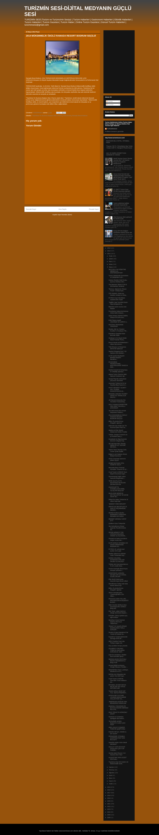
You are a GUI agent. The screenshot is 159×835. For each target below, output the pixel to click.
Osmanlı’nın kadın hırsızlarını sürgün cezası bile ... (118, 539)
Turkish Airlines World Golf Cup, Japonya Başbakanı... (118, 692)
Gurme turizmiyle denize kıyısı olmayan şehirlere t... (118, 569)
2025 (109, 815)
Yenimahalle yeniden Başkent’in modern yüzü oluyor (117, 722)
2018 (109, 795)
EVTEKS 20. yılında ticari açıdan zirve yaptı (117, 550)
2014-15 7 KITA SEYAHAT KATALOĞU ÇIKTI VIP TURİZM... (117, 748)
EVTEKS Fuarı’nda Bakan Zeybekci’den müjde (117, 298)
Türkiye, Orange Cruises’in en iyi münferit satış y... (118, 435)
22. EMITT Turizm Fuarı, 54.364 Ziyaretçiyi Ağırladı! (121, 190)
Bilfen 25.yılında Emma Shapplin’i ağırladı (116, 589)
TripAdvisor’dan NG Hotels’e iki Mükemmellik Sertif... (118, 762)
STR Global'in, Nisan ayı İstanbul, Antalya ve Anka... (118, 294)
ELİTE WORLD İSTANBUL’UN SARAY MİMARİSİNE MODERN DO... (118, 544)
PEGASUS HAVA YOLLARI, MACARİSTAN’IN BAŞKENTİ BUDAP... (118, 600)
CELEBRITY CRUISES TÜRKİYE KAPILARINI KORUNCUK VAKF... (117, 650)
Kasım (111, 781)
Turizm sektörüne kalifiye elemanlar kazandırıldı (121, 204)
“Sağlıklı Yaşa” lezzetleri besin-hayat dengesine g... (118, 303)
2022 (109, 806)
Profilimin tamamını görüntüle (114, 131)
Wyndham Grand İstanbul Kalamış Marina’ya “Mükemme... (117, 621)
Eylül (110, 775)
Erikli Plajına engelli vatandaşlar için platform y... (118, 321)
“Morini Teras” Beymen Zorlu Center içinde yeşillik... (117, 450)
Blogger (98, 831)
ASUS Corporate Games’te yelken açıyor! (117, 459)
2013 (109, 251)
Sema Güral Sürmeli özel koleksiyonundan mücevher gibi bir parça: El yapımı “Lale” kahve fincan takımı (122, 176)
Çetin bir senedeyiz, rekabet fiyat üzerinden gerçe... (117, 655)
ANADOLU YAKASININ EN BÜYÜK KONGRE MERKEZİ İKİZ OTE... (118, 707)
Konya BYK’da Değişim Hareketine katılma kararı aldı (122, 231)
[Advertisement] (62, 188)
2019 (109, 798)
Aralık (111, 784)
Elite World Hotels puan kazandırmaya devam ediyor (118, 580)
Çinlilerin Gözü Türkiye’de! (117, 523)
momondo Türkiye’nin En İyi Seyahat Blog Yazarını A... (118, 384)
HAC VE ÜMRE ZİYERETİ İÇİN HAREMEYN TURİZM (116, 154)
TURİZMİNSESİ (112, 129)
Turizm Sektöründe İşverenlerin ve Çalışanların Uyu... (118, 276)
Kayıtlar (109, 101)
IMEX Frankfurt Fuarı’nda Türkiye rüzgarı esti (117, 642)
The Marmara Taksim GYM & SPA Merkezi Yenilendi (118, 285)
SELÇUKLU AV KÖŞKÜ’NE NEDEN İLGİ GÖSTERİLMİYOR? (117, 271)
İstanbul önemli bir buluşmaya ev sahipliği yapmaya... (118, 370)
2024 (109, 812)
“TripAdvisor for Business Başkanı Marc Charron (47, 115)
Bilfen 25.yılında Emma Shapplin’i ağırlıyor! (116, 422)
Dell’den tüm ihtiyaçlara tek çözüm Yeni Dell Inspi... (117, 675)
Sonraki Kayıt (31, 209)
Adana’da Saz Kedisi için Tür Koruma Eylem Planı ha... (118, 426)
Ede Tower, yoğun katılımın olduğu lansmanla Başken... (118, 612)
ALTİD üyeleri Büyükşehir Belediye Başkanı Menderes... (117, 357)
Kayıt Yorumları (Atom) (65, 214)
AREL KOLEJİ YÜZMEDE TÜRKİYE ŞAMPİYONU (117, 728)
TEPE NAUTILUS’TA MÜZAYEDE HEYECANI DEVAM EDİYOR (117, 482)
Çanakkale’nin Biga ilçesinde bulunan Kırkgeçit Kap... (118, 440)
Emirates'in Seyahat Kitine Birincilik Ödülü (117, 334)
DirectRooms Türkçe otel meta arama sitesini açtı (118, 584)
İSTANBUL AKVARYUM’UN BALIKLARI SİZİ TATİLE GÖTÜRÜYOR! (117, 686)
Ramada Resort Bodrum (79, 115)
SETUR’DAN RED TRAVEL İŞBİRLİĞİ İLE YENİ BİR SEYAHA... (117, 445)
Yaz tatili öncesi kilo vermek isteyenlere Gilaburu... (117, 411)
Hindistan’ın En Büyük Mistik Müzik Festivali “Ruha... (118, 339)
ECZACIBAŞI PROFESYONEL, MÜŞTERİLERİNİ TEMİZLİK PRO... (118, 364)
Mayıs (111, 267)
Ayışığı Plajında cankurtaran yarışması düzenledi (117, 379)
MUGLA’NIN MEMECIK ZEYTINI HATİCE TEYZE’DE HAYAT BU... (118, 495)
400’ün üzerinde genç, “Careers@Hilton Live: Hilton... (116, 594)
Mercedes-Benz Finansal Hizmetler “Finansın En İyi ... (118, 468)
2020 (109, 801)
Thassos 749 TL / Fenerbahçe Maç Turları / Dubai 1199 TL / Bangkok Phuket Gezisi (119, 147)
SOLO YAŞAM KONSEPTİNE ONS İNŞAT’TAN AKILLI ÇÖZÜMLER (118, 406)
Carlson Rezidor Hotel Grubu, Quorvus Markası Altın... (118, 281)
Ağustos (111, 773)
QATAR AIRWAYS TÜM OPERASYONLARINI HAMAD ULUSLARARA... (117, 534)
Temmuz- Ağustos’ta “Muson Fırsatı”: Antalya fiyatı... (118, 290)
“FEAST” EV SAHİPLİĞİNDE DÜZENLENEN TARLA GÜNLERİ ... (118, 627)
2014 (109, 253)
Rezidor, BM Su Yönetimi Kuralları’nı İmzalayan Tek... (118, 330)
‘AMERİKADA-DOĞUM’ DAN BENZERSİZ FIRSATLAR (118, 702)
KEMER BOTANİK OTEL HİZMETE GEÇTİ (116, 464)
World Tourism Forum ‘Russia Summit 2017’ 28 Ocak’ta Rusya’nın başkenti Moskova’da (122, 161)
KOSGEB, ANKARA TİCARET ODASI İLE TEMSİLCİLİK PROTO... (118, 395)
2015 (109, 787)
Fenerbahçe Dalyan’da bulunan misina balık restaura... (118, 312)
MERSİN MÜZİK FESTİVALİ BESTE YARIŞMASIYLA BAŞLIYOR (117, 660)
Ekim (110, 778)
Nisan (111, 264)
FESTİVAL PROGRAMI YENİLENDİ (116, 325)
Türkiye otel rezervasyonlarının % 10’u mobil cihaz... (118, 565)
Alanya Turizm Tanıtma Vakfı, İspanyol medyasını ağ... (118, 375)
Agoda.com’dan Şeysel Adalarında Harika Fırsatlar (118, 431)
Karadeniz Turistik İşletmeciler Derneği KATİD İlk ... (118, 637)
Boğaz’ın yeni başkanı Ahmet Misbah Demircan (118, 455)
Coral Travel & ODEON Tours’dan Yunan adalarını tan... (118, 680)
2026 (109, 817)
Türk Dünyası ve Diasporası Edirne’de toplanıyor (117, 347)
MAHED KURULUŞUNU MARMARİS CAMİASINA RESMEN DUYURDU (117, 514)
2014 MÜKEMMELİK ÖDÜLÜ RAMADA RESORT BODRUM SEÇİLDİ (118, 416)
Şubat (111, 259)
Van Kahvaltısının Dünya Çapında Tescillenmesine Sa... (117, 527)
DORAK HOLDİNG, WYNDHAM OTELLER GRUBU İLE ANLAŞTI (117, 559)
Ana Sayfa (62, 209)
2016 (109, 790)
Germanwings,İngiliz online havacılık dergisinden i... (117, 477)
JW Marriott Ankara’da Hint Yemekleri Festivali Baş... (117, 401)
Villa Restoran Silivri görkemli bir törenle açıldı (122, 218)
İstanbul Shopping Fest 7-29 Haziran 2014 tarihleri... (117, 352)
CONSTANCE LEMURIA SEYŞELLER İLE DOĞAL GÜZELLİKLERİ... (117, 574)
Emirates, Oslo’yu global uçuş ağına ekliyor (118, 616)
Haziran (111, 767)
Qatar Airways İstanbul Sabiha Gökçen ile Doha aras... (118, 316)
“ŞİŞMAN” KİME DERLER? (117, 504)
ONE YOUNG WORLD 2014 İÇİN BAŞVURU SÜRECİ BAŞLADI (117, 606)
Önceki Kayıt (94, 209)
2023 (109, 809)
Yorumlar (109, 104)
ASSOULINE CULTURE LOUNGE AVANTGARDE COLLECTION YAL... (117, 697)
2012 (109, 248)
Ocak (111, 256)
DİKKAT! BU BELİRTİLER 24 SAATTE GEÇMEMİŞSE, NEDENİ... (118, 508)
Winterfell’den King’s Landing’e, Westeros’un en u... (118, 670)
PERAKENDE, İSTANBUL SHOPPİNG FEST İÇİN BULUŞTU (117, 738)
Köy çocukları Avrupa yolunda (118, 646)
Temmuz (112, 770)
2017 (109, 793)
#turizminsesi (67, 115)
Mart (110, 261)
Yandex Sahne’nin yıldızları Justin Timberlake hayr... (117, 554)
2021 (109, 804)
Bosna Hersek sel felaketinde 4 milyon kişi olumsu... (118, 343)
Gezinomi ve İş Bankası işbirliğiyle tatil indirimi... (117, 717)
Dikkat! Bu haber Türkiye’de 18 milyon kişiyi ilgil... (118, 500)
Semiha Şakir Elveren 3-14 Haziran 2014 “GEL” (117, 754)
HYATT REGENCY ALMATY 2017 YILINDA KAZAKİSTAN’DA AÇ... (117, 389)
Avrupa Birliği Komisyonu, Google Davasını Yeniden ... (118, 666)
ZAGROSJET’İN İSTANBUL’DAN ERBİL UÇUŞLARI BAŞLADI (117, 488)
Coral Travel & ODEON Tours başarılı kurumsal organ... (118, 473)
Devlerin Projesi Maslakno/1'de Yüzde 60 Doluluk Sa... (118, 633)
